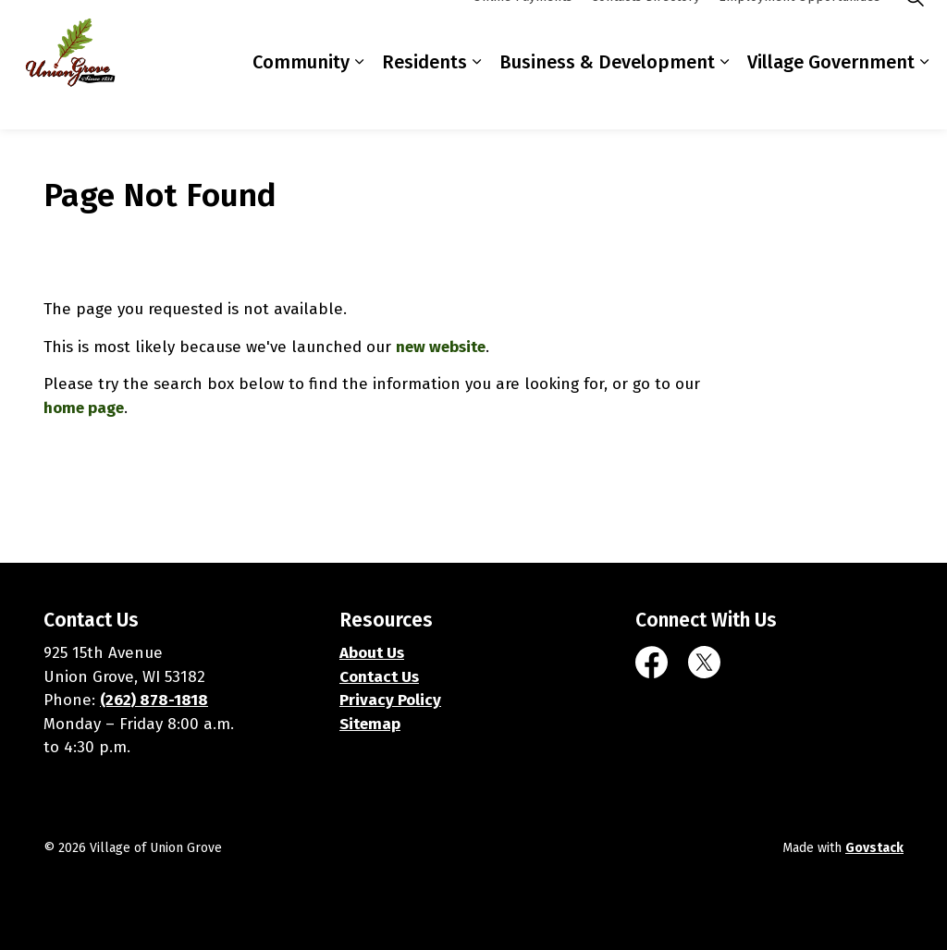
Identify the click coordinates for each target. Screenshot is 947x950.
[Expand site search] (914, 32)
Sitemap (369, 724)
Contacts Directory (645, 32)
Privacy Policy (390, 700)
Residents (424, 97)
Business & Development (607, 97)
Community (301, 97)
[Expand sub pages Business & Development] (724, 97)
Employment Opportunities (799, 32)
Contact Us (379, 677)
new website (441, 347)
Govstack (874, 848)
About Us (371, 653)
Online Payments (522, 32)
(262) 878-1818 (154, 700)
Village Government (831, 97)
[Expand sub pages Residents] (476, 97)
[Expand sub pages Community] (359, 97)
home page (83, 408)
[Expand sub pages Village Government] (924, 97)
